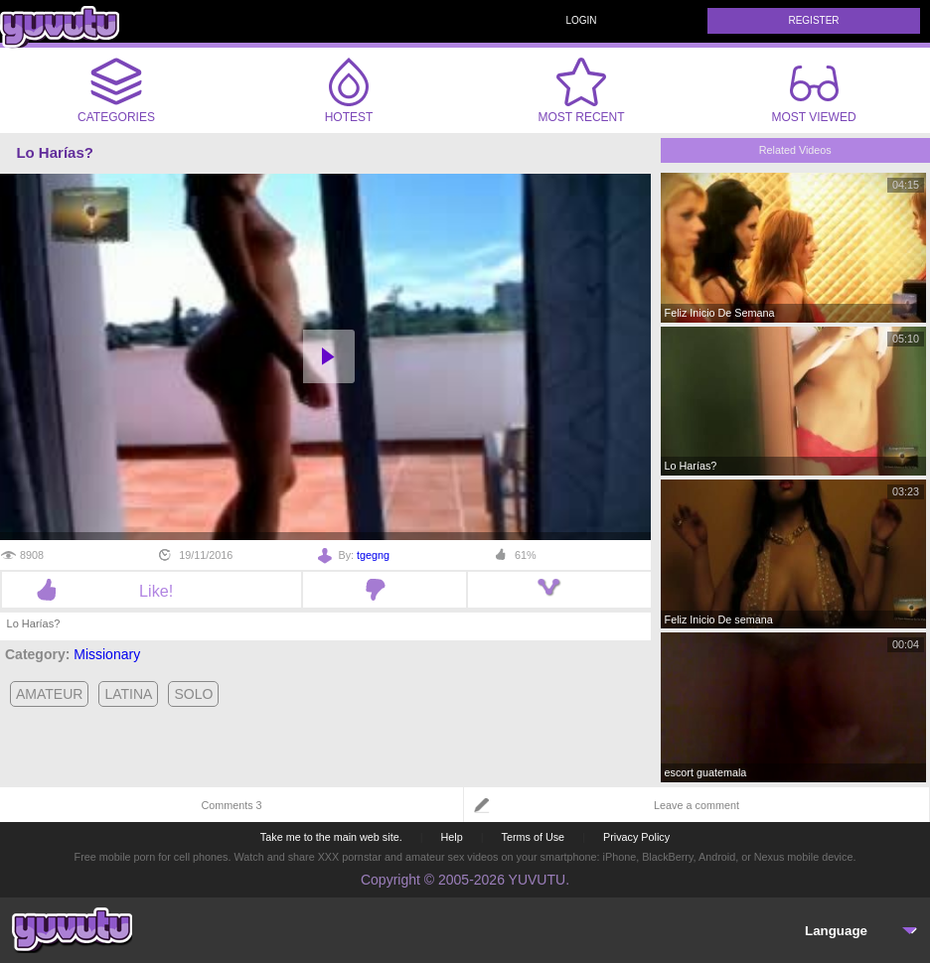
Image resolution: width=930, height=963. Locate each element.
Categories (116, 90)
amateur (49, 694)
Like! (151, 591)
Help (451, 837)
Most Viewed (813, 94)
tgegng (373, 555)
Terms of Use (533, 837)
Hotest (349, 90)
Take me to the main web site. (331, 837)
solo (193, 694)
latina (128, 694)
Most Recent (581, 90)
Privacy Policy (636, 837)
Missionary (107, 654)
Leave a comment (696, 805)
